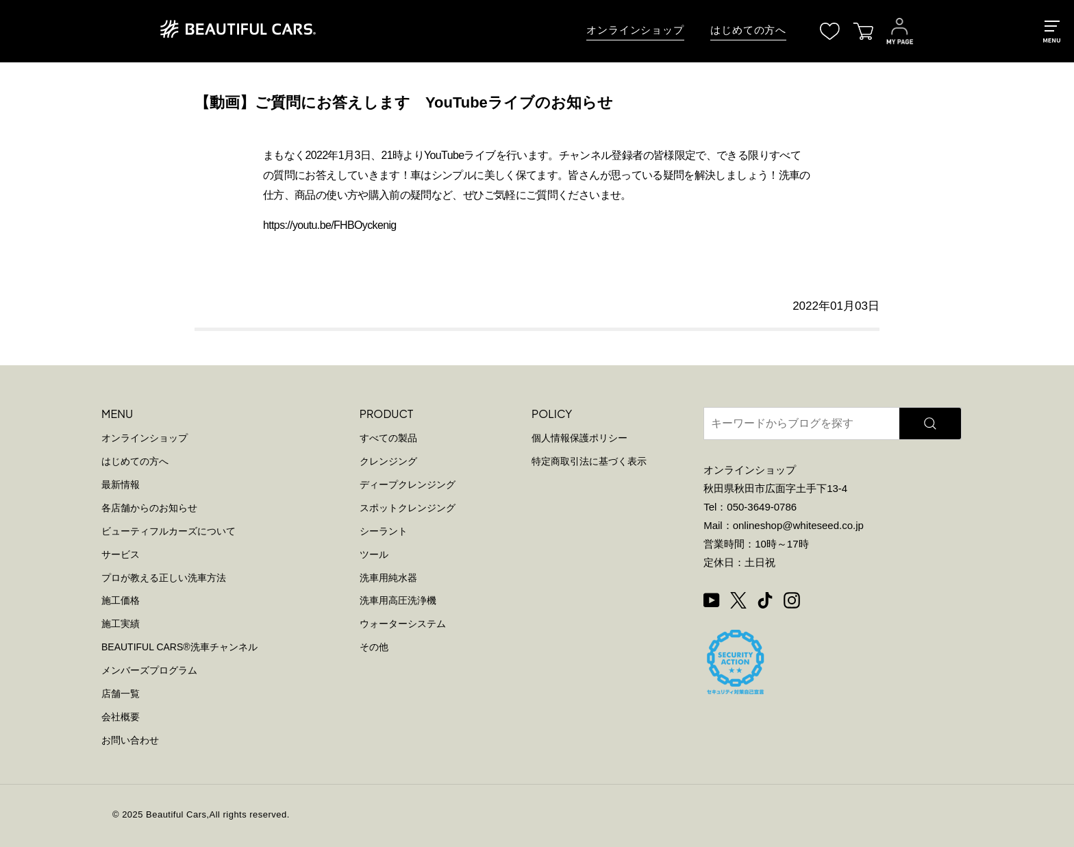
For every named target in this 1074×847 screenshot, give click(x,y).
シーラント (384, 531)
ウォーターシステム (403, 623)
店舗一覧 (120, 693)
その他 (374, 646)
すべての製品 (388, 437)
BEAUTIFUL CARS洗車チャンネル (179, 646)
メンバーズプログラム (149, 670)
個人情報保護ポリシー (579, 437)
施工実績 (120, 623)
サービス (120, 554)
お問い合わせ (130, 740)
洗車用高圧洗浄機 (398, 600)
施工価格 (120, 600)
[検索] (930, 423)
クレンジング (388, 461)
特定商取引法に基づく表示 (589, 461)
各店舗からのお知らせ (149, 507)
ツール (374, 554)
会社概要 (120, 716)
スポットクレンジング (407, 507)
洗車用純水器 (388, 577)
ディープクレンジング (407, 484)
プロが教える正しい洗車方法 (163, 577)
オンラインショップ (635, 30)
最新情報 (120, 484)
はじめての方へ (748, 30)
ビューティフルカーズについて (168, 531)
